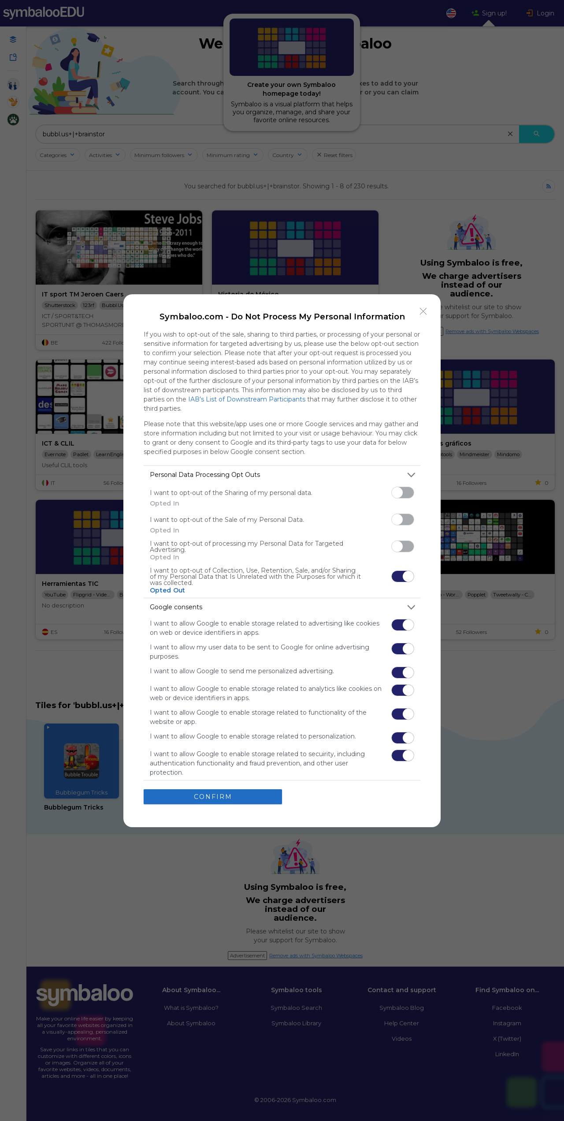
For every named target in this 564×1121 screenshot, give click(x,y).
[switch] (402, 493)
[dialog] (282, 560)
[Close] (423, 311)
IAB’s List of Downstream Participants (246, 399)
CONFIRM (213, 797)
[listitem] (282, 475)
